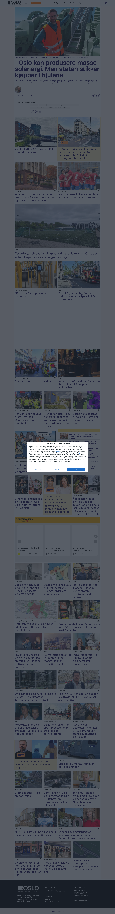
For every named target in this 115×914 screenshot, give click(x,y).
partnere (58, 451)
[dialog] (57, 457)
